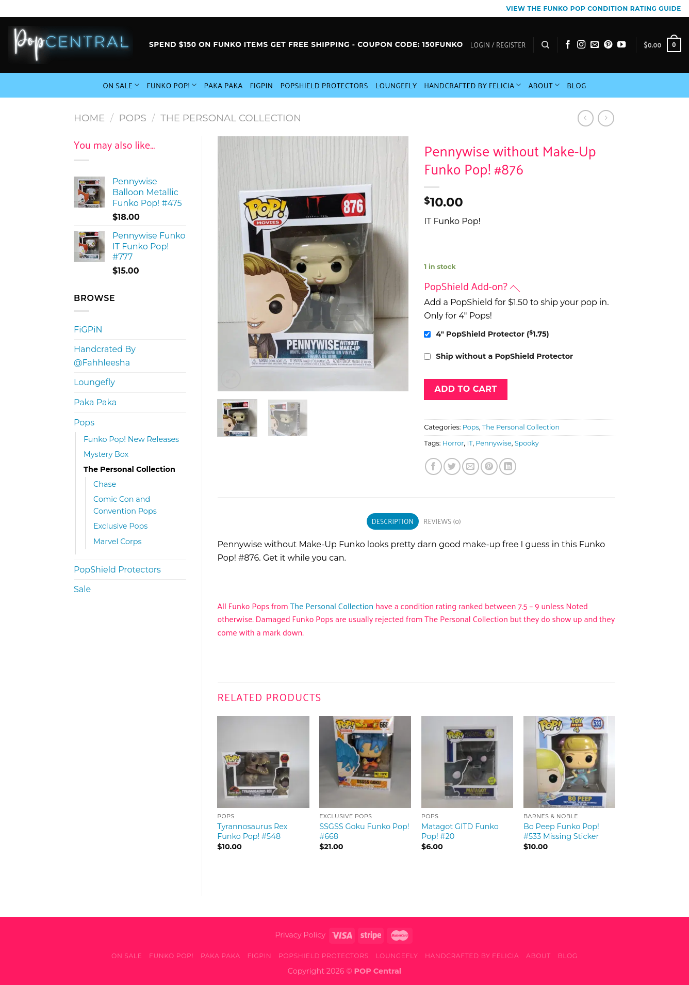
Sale (82, 589)
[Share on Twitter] (452, 466)
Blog (576, 85)
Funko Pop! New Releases (131, 439)
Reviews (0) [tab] (442, 521)
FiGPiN (261, 85)
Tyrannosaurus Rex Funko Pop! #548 (252, 831)
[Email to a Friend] (470, 466)
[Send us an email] (594, 45)
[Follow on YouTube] (621, 45)
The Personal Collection (230, 118)
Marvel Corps (117, 541)
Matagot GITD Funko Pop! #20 (460, 831)
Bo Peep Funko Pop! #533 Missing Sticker (561, 831)
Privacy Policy (300, 935)
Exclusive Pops (120, 526)
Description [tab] (393, 521)
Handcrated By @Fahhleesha (105, 356)
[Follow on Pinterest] (608, 45)
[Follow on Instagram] (581, 45)
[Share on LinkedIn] (507, 466)
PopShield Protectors (324, 85)
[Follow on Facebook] (568, 45)
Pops (132, 118)
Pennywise (493, 443)
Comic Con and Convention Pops (125, 505)
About (544, 85)
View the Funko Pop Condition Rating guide (593, 8)
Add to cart (465, 389)
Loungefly (396, 85)
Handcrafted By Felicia (472, 85)
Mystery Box (106, 454)
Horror (453, 443)
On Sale (121, 85)
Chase (104, 484)
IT (469, 443)
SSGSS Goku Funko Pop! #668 (364, 831)
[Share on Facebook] (433, 466)
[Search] (545, 45)
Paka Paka (223, 85)
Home (89, 118)
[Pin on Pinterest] (489, 466)
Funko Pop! (171, 85)
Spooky (527, 443)
